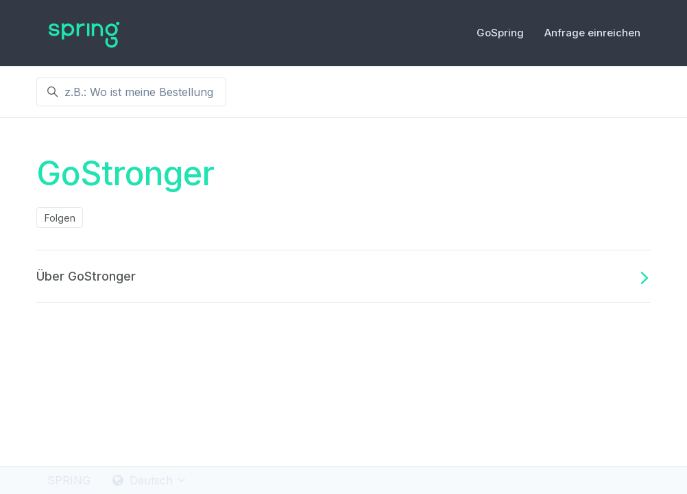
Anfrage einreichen (592, 32)
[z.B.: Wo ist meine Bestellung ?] (131, 92)
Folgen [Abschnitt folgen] (60, 218)
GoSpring (500, 32)
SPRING (69, 480)
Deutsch (149, 480)
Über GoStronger (343, 276)
